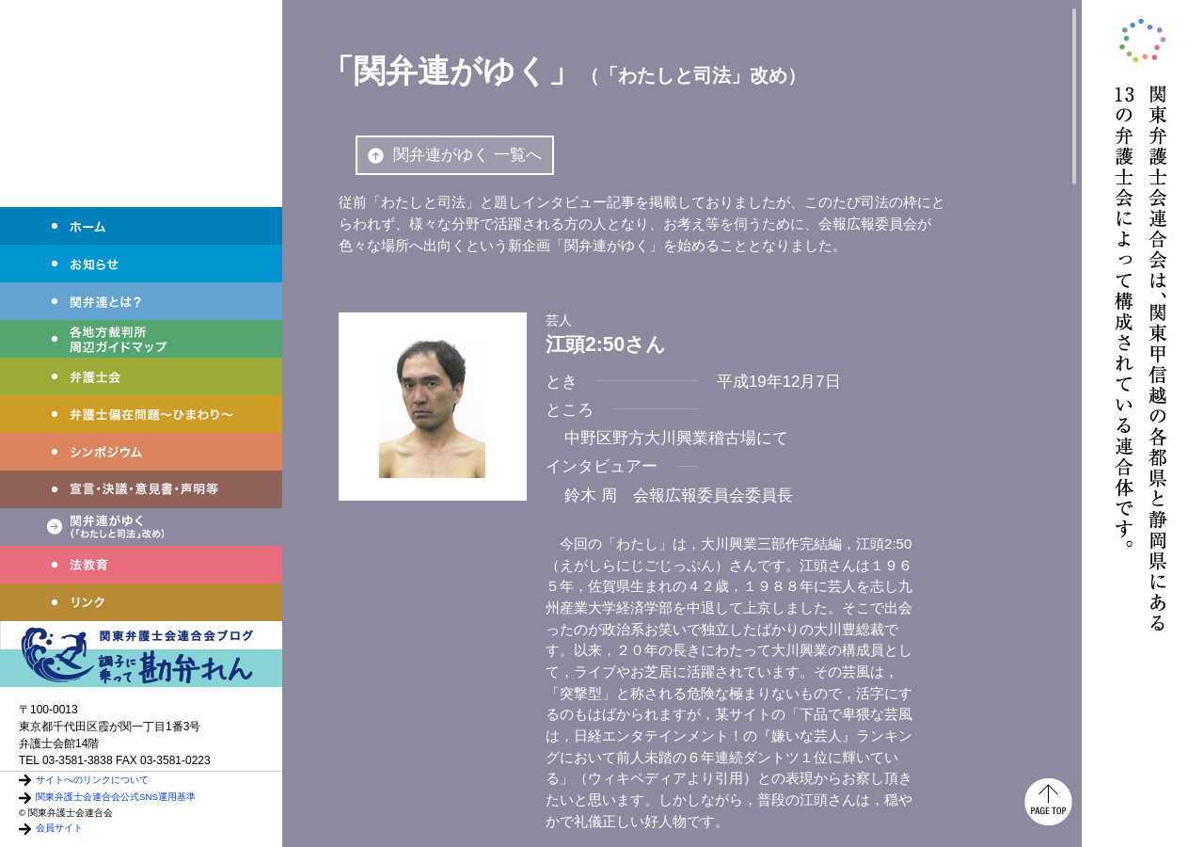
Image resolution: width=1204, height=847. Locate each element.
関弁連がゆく (141, 527)
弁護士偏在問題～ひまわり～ (141, 414)
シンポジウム (141, 452)
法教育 (141, 564)
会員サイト (59, 828)
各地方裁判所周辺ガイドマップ (141, 339)
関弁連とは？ (141, 301)
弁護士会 (141, 376)
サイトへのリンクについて (92, 780)
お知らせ (141, 263)
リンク (141, 602)
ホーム (141, 226)
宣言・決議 (141, 489)
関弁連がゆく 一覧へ (455, 155)
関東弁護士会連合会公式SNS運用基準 (116, 796)
